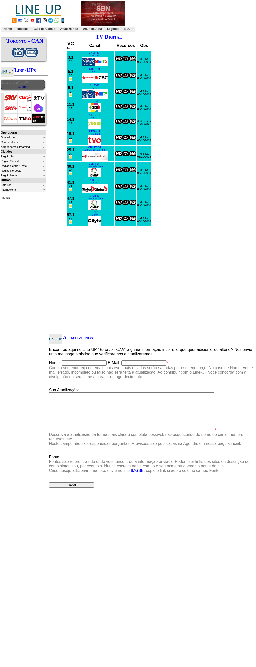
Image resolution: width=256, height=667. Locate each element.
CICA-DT (94, 131)
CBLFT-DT (94, 147)
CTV (94, 88)
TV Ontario (94, 134)
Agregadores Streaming (15, 146)
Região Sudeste (10, 161)
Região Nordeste (11, 170)
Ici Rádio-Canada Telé (95, 150)
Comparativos (9, 142)
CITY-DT (94, 212)
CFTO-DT (95, 85)
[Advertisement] (194, 16)
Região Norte (9, 175)
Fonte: (149, 471)
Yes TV (94, 117)
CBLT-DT (94, 68)
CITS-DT (94, 114)
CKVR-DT (95, 52)
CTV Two (94, 55)
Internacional (9, 189)
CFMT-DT (95, 195)
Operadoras (8, 137)
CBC (94, 71)
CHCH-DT (94, 101)
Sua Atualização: (64, 390)
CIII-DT (94, 179)
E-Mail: (114, 363)
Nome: (55, 363)
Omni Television (95, 166)
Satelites (6, 184)
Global (94, 182)
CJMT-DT (95, 163)
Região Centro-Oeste (14, 165)
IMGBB (137, 478)
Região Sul (7, 156)
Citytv (95, 215)
